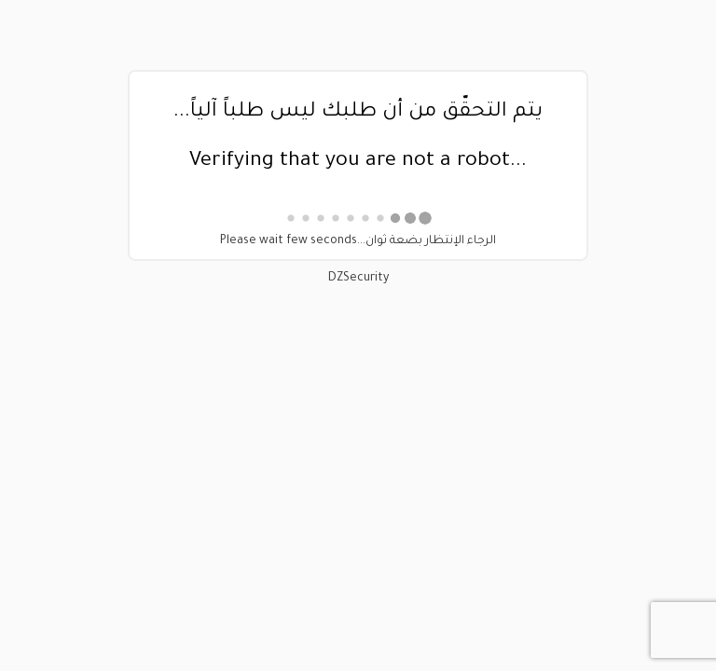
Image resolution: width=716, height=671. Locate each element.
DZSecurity (358, 278)
